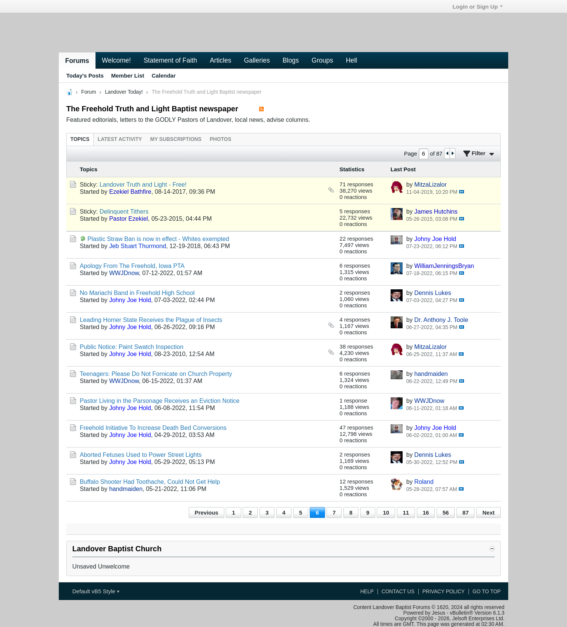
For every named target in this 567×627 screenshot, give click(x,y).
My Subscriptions (175, 139)
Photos (220, 139)
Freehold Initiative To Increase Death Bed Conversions (153, 427)
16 (426, 512)
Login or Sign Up (477, 6)
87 (466, 512)
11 (406, 512)
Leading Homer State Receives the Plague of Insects (151, 319)
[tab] (80, 139)
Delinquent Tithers (124, 211)
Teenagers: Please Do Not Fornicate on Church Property (156, 373)
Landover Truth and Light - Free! (143, 184)
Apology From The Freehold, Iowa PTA (132, 265)
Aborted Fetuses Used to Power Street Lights (140, 454)
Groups (322, 60)
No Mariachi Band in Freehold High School (137, 292)
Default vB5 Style (95, 591)
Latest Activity (120, 139)
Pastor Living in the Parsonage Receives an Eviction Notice (159, 400)
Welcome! (116, 60)
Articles (220, 60)
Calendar (164, 75)
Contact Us (398, 591)
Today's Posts (85, 75)
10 (386, 512)
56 (446, 512)
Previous (206, 512)
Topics (80, 139)
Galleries (257, 60)
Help (367, 591)
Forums (77, 60)
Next (488, 512)
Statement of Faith (170, 60)
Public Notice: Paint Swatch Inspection (132, 346)
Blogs (290, 60)
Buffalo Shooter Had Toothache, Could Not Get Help (150, 481)
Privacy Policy (443, 591)
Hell (351, 60)
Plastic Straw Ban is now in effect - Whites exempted (158, 238)
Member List (127, 75)
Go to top (487, 591)
